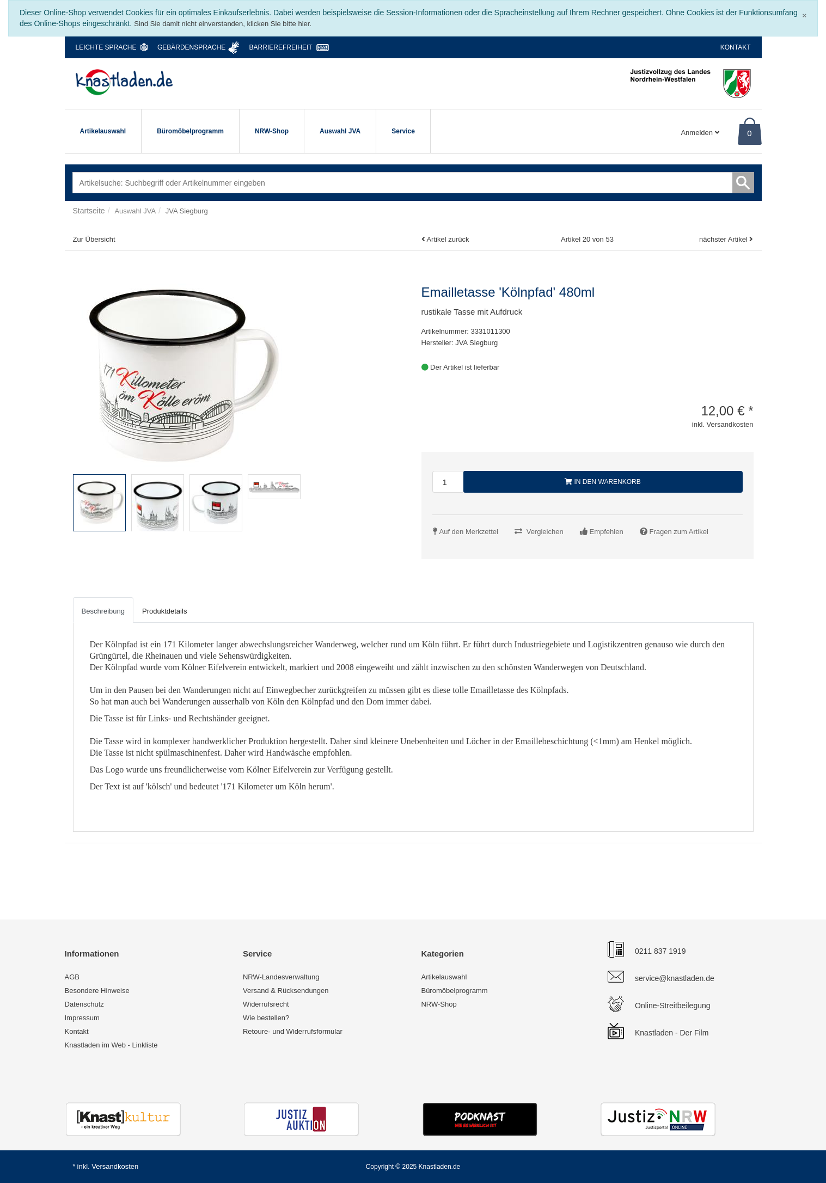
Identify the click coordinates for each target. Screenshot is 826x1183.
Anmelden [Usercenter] (700, 132)
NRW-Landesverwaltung (281, 977)
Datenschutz (84, 1004)
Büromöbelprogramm (190, 131)
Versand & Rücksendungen (286, 990)
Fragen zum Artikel (679, 532)
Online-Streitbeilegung (673, 1005)
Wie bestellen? (266, 1018)
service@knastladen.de (674, 978)
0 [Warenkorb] (749, 133)
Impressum (82, 1018)
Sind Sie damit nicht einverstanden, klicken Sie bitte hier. (222, 24)
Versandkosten (114, 1166)
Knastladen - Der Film (671, 1032)
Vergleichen (545, 532)
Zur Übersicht (94, 239)
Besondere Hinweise (97, 990)
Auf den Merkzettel (468, 532)
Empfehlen (606, 532)
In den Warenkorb (603, 482)
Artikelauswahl (103, 131)
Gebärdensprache (191, 47)
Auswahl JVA (340, 131)
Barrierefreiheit (281, 47)
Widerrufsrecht (266, 1004)
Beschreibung (103, 611)
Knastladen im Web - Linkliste (111, 1045)
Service (403, 131)
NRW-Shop (272, 131)
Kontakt (735, 47)
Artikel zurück (447, 239)
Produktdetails (164, 611)
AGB (72, 977)
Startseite (89, 210)
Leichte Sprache (106, 47)
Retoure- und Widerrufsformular (292, 1031)
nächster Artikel (724, 239)
